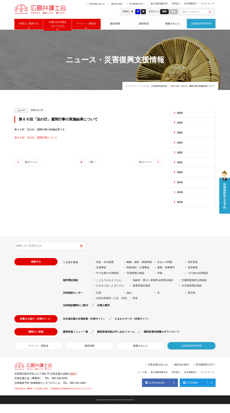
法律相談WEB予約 (201, 24)
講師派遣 (144, 24)
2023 (180, 145)
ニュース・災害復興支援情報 (154, 86)
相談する (36, 270)
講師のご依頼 (35, 340)
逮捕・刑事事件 (166, 276)
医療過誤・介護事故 (138, 276)
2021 (180, 167)
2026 (180, 113)
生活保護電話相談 (192, 294)
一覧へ (91, 162)
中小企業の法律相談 (107, 281)
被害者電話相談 (141, 294)
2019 (180, 188)
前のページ (31, 162)
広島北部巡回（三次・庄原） (112, 307)
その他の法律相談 (198, 281)
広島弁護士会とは (97, 4)
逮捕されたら (172, 24)
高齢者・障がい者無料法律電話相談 (153, 288)
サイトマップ (207, 3)
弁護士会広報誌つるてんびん (57, 24)
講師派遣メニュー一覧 (75, 340)
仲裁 (159, 281)
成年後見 (193, 271)
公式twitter (190, 391)
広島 (98, 301)
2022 (180, 156)
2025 (180, 124)
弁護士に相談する (29, 24)
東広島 (191, 301)
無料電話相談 (70, 288)
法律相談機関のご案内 (75, 314)
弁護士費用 (103, 314)
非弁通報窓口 (190, 3)
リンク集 (142, 381)
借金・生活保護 (105, 271)
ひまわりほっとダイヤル (110, 294)
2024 (180, 134)
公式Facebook (155, 391)
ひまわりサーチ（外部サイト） (132, 327)
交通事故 (101, 276)
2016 (180, 210)
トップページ (131, 86)
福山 (129, 301)
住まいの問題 (164, 271)
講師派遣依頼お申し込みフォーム (116, 340)
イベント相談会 (86, 24)
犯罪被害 (193, 276)
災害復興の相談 (135, 281)
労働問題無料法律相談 (194, 288)
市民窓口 (176, 3)
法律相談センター (73, 301)
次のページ (144, 162)
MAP (72, 382)
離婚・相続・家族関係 (139, 271)
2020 (180, 178)
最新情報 (115, 24)
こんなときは (70, 271)
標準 (164, 11)
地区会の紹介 (117, 4)
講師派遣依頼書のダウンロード (161, 340)
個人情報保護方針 (159, 3)
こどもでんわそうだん (108, 288)
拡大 (173, 11)
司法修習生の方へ (137, 4)
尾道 (135, 307)
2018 (180, 199)
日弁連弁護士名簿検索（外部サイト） (84, 327)
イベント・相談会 (38, 354)
